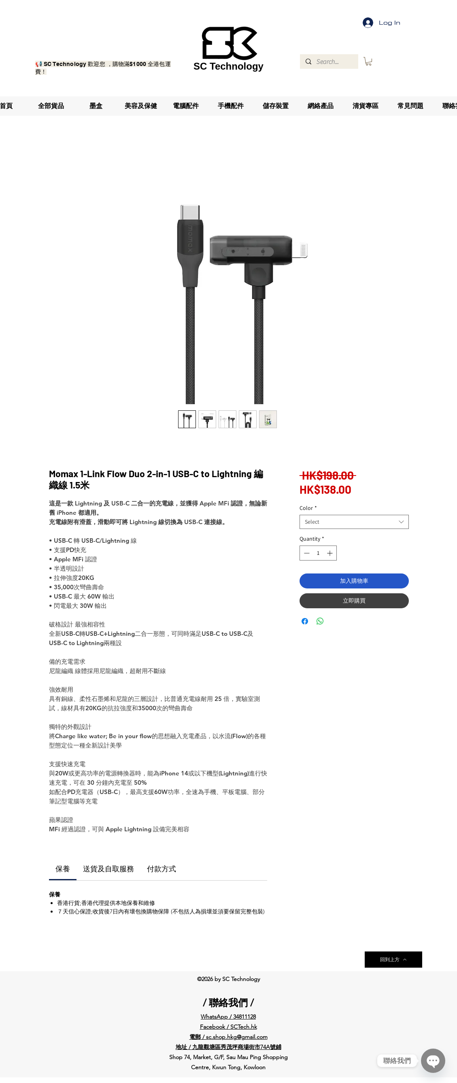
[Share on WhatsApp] (320, 621)
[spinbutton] (318, 553)
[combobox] (354, 522)
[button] (368, 61)
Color (308, 508)
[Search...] (328, 62)
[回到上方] (393, 959)
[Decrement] (306, 553)
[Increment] (330, 553)
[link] (62, 869)
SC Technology (228, 66)
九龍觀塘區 (206, 1047)
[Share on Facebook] (305, 621)
